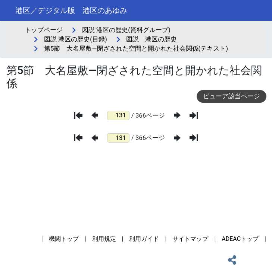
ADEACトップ (240, 238)
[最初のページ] (78, 115)
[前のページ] (94, 115)
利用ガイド (144, 238)
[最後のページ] (194, 115)
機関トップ (64, 238)
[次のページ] (177, 115)
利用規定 (104, 238)
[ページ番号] (118, 115)
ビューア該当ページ (231, 96)
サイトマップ (190, 238)
